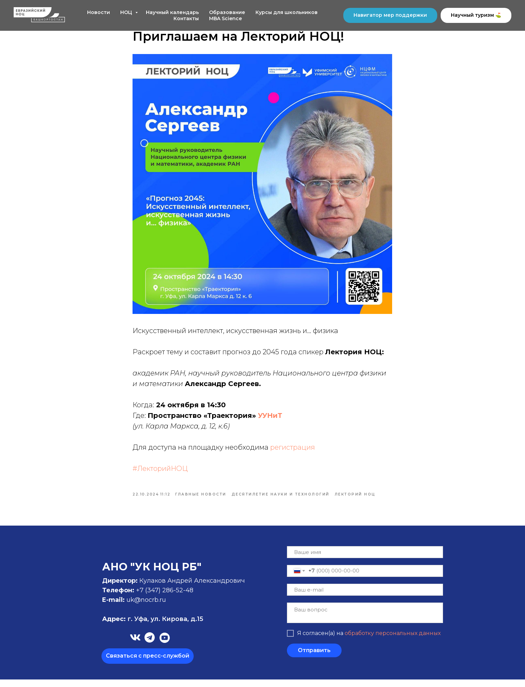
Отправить (314, 658)
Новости (98, 12)
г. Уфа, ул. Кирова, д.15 (152, 626)
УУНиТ (270, 419)
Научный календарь (172, 12)
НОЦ (127, 12)
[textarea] (365, 620)
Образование (227, 12)
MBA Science (225, 18)
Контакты (186, 18)
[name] (365, 560)
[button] (147, 663)
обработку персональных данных (393, 641)
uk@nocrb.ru (146, 607)
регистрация (293, 451)
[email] (365, 597)
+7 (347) (149, 598)
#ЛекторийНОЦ (160, 472)
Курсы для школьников (286, 12)
